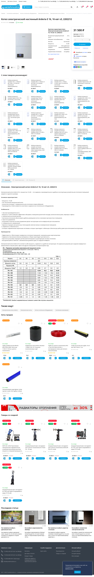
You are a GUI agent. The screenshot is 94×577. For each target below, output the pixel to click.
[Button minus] (9, 91)
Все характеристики (53, 54)
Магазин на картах (80, 62)
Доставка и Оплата (12, 1)
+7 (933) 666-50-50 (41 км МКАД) (66, 1)
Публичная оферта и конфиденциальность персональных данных (30, 562)
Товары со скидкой (61, 555)
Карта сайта (43, 553)
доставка (84, 52)
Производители (60, 553)
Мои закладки (75, 558)
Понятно (77, 571)
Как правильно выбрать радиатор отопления (58, 531)
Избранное (77, 48)
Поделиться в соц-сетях (80, 65)
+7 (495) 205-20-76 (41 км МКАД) (47, 1)
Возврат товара (22, 1)
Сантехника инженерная (13, 13)
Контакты (3, 1)
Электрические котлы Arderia (57, 13)
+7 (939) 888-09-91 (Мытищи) (85, 1)
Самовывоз (79, 56)
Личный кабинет (76, 553)
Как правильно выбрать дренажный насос (8, 531)
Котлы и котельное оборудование (28, 13)
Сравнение (85, 48)
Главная (3, 13)
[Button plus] (14, 91)
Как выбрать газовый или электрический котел (79, 531)
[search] (71, 7)
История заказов (76, 555)
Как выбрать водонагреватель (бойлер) (34, 531)
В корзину (82, 44)
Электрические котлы (43, 13)
